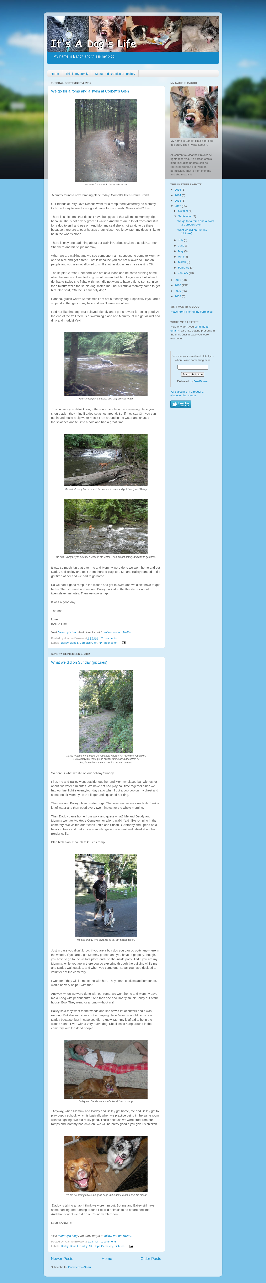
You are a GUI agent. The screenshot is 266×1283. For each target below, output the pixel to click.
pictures (119, 1246)
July (181, 240)
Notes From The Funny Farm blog (191, 311)
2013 (178, 200)
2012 (178, 206)
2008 (178, 296)
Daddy (83, 1246)
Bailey (64, 642)
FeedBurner (200, 381)
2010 (178, 285)
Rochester (110, 642)
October (183, 210)
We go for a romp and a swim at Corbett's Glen (90, 91)
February (184, 267)
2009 (178, 290)
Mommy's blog (68, 632)
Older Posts (150, 1258)
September (185, 216)
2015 (178, 189)
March (182, 262)
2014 (178, 195)
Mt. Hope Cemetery (101, 1246)
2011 (178, 279)
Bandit (74, 642)
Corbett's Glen (88, 642)
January (183, 273)
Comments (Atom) (79, 1267)
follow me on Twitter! (118, 632)
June (181, 245)
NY (100, 642)
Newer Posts (62, 1258)
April (181, 256)
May (181, 251)
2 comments (109, 638)
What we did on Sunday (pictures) (79, 662)
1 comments (109, 1241)
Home (55, 73)
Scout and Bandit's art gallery (115, 73)
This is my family (77, 73)
